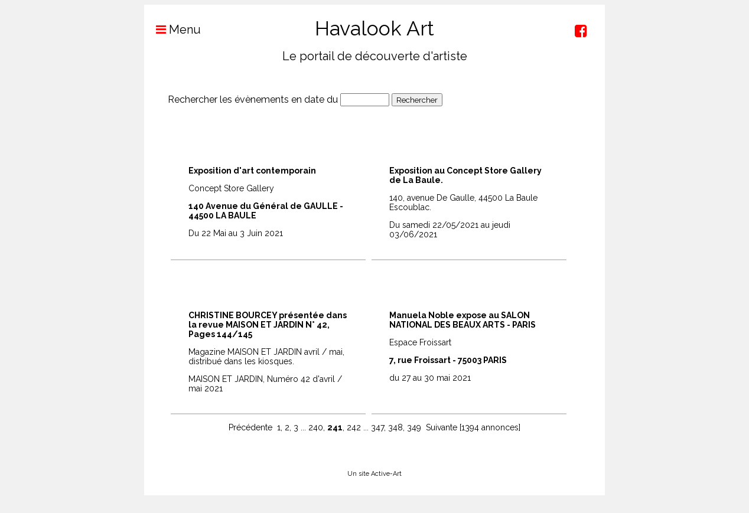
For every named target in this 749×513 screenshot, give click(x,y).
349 (414, 427)
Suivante (441, 427)
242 (354, 427)
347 (377, 427)
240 (315, 427)
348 (395, 427)
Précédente (250, 427)
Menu (172, 29)
